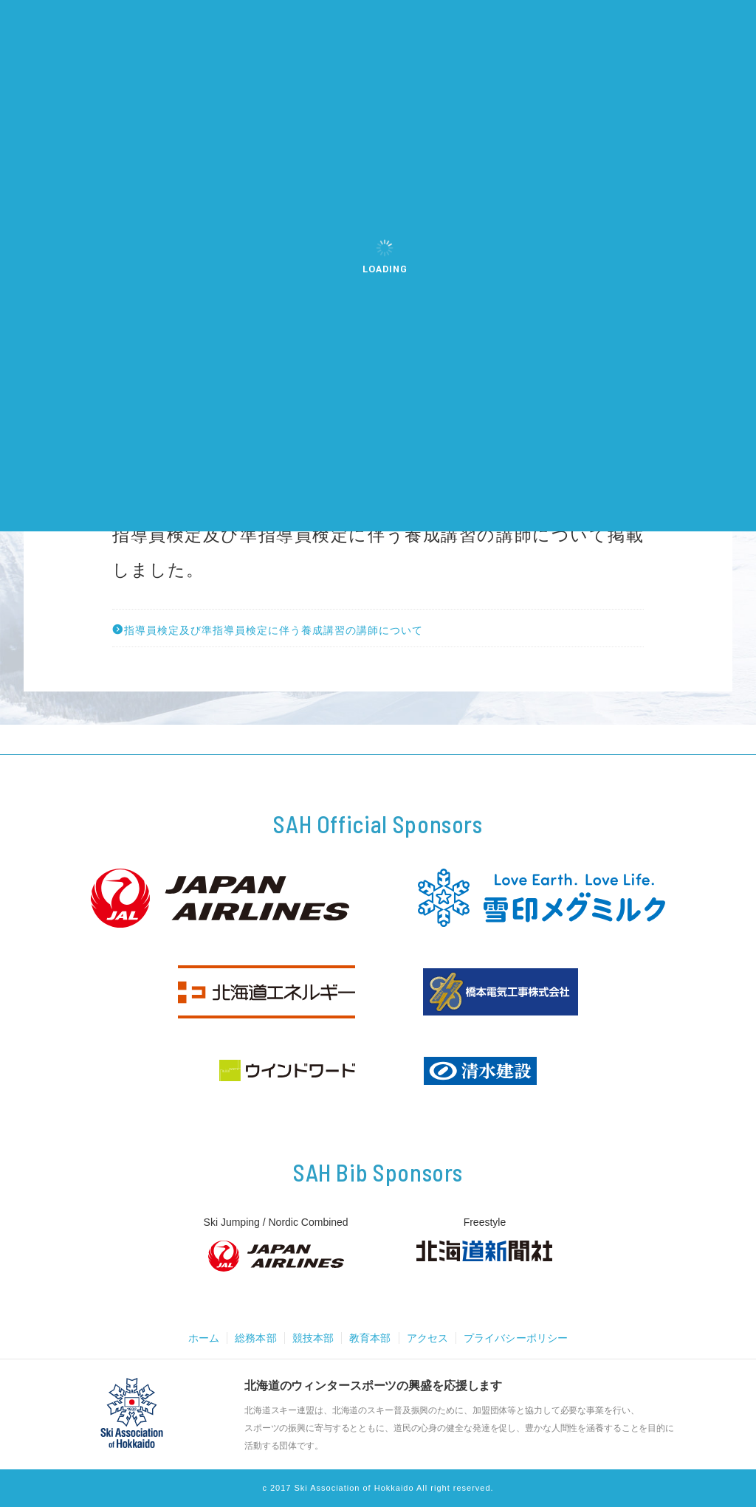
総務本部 (249, 1338)
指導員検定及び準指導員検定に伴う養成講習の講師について (267, 629)
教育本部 (369, 1338)
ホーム (195, 1338)
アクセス (429, 1338)
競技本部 (309, 1338)
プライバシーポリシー (522, 1338)
